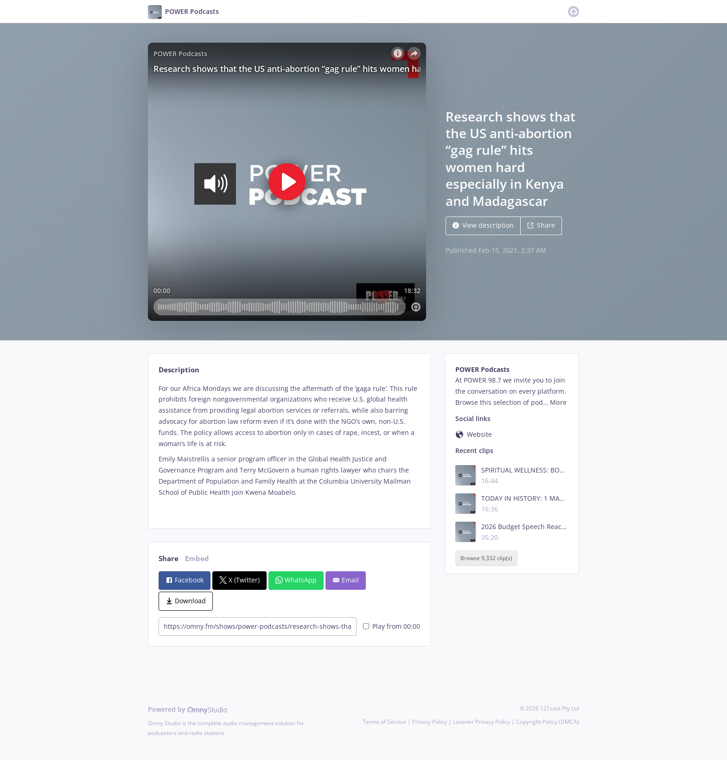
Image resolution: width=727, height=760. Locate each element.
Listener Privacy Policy (481, 722)
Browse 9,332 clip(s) (486, 558)
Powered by (187, 709)
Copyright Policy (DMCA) (547, 722)
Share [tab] (169, 558)
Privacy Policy (429, 722)
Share (541, 225)
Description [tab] (179, 370)
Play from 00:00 (391, 626)
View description (483, 225)
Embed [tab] (197, 558)
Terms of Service (384, 722)
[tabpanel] (289, 448)
